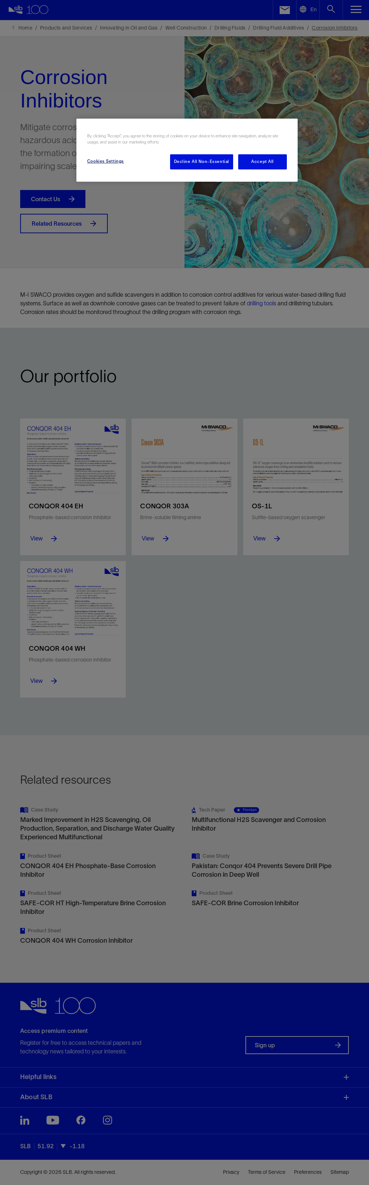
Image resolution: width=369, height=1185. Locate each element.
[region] (187, 150)
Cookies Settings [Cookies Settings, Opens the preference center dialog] (105, 161)
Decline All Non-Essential (201, 161)
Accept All (262, 161)
